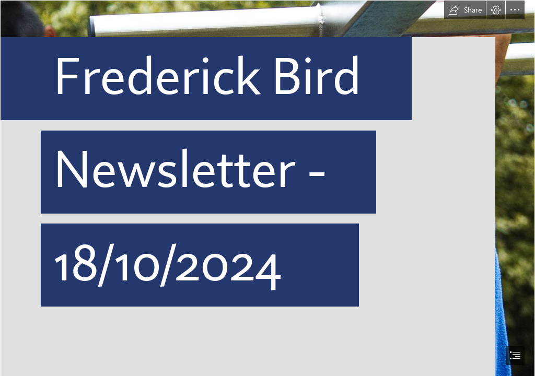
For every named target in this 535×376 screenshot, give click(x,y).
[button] (465, 10)
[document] (267, 188)
